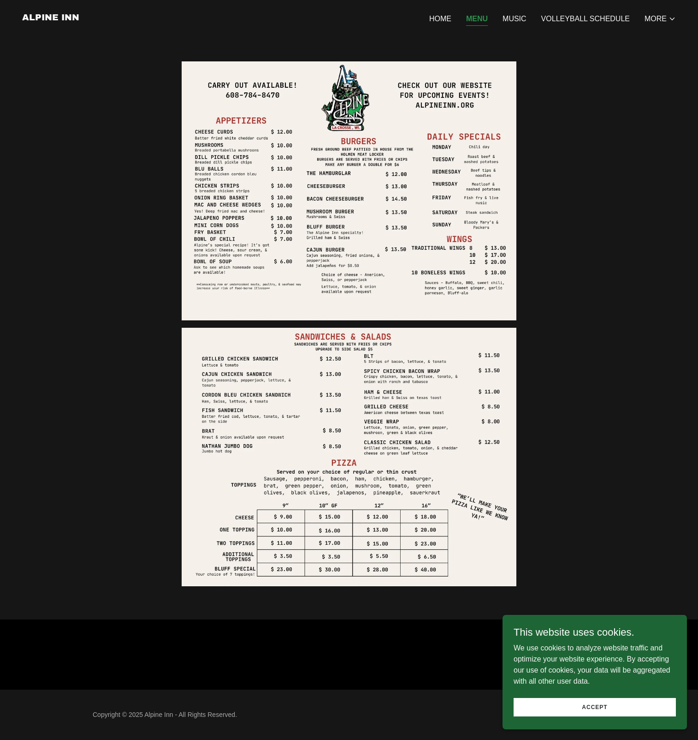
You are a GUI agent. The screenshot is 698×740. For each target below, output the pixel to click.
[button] (660, 18)
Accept (594, 719)
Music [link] (514, 19)
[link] (50, 18)
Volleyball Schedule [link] (585, 19)
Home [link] (440, 19)
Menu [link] (477, 19)
